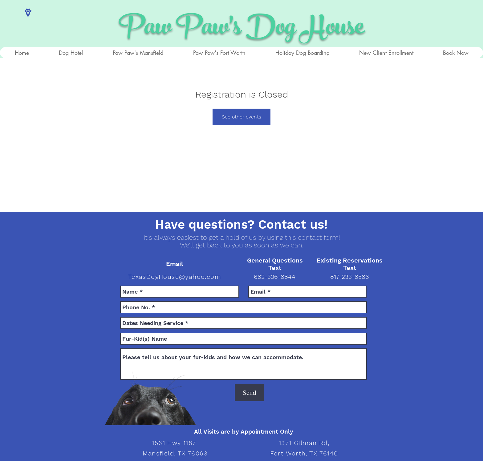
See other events (241, 117)
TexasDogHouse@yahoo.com (174, 276)
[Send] (249, 392)
